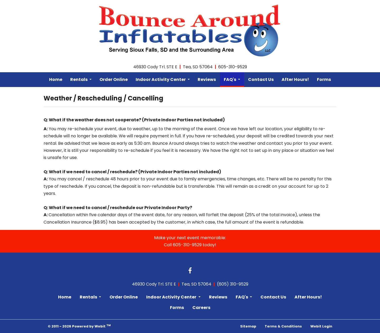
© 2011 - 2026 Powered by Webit (79, 326)
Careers (201, 308)
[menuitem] (55, 79)
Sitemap (248, 326)
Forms (324, 79)
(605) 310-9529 (232, 284)
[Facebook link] (190, 271)
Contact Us (261, 79)
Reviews (207, 79)
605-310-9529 (232, 67)
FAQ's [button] (230, 79)
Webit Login (321, 326)
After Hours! (295, 79)
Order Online (113, 79)
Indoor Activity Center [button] (161, 79)
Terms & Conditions (283, 326)
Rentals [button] (79, 79)
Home (55, 79)
